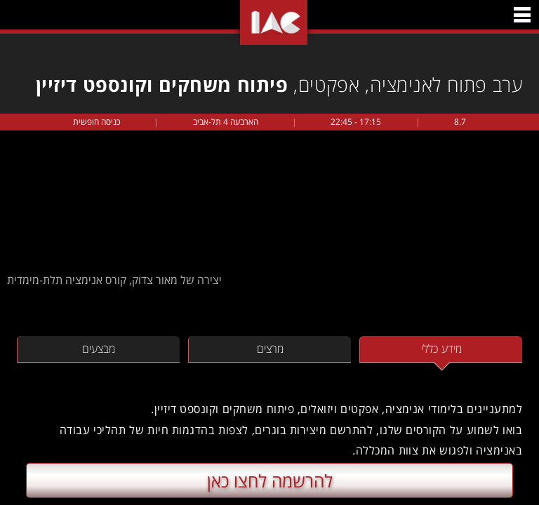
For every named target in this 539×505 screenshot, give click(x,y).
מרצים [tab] (270, 348)
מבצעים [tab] (98, 348)
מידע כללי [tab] (441, 348)
